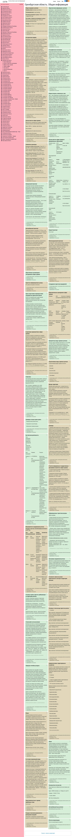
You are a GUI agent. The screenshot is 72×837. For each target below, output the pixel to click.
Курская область (6, 42)
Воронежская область (7, 20)
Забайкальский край (6, 21)
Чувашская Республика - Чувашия (9, 136)
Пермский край (6, 75)
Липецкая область (6, 45)
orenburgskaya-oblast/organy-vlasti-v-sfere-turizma (42, 138)
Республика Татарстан (7, 100)
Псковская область (6, 78)
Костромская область (7, 36)
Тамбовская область (7, 119)
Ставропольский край (7, 118)
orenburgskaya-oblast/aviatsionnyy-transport (41, 222)
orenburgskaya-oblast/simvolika (39, 413)
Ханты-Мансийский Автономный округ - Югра (11, 131)
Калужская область (6, 29)
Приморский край (6, 76)
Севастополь (5, 115)
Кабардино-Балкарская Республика (10, 26)
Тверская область (6, 121)
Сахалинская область (7, 112)
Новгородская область (7, 55)
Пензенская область (7, 73)
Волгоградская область (7, 17)
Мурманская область (7, 51)
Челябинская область (7, 133)
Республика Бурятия (7, 84)
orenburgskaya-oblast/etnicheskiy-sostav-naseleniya (42, 659)
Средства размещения (7, 69)
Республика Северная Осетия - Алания (10, 99)
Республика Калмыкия (7, 88)
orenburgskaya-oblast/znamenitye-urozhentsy (41, 177)
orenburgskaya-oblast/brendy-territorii (63, 419)
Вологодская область (7, 18)
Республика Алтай (6, 81)
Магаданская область (7, 47)
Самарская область (6, 107)
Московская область (7, 50)
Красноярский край (6, 39)
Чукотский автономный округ (8, 137)
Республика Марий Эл (7, 94)
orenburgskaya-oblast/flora (39, 752)
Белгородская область (7, 12)
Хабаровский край (6, 130)
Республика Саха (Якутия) (8, 97)
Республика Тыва (6, 102)
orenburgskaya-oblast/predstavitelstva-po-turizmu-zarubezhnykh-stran (45, 806)
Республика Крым (6, 93)
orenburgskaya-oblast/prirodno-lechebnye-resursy (42, 706)
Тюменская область (6, 125)
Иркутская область (6, 24)
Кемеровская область (7, 33)
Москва (4, 48)
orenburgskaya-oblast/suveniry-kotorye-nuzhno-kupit (43, 428)
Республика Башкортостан (8, 82)
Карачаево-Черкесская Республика (10, 32)
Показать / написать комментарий (48, 833)
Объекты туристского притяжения (10, 63)
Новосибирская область (7, 57)
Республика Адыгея (6, 79)
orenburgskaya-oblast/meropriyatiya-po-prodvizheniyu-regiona (44, 588)
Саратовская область (7, 110)
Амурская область (6, 8)
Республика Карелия (7, 90)
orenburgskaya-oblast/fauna (62, 778)
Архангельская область (7, 9)
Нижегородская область (7, 54)
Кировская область (6, 35)
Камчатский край (6, 30)
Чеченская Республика (7, 134)
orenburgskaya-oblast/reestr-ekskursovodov (64, 824)
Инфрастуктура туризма (8, 64)
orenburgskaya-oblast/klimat (39, 114)
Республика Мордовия (7, 96)
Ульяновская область (7, 128)
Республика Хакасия (7, 103)
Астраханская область (7, 11)
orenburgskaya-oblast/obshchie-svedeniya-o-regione (43, 31)
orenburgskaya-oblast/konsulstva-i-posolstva (65, 800)
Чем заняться (6, 67)
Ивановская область (7, 23)
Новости (5, 70)
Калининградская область (8, 27)
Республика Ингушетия (7, 87)
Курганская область (6, 41)
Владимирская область (7, 15)
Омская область (6, 58)
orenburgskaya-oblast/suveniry (62, 459)
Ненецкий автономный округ (8, 53)
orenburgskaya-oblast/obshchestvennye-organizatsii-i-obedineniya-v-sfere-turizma (47, 276)
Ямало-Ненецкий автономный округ (9, 139)
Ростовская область (7, 105)
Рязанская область (6, 106)
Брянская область (6, 14)
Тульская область (6, 124)
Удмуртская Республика (7, 127)
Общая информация (7, 61)
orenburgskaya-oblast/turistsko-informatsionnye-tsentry (43, 287)
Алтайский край (6, 6)
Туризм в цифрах (6, 66)
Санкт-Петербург (6, 109)
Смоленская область (7, 116)
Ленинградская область (7, 44)
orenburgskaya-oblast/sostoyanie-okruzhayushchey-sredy (43, 794)
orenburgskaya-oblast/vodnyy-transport (64, 234)
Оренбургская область (7, 60)
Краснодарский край (7, 38)
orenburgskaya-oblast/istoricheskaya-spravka (42, 71)
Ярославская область (7, 140)
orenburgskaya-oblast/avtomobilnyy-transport (41, 266)
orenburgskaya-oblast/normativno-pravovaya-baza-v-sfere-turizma (44, 370)
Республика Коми (6, 91)
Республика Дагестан (7, 85)
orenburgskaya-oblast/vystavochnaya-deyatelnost (42, 520)
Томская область (6, 122)
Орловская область (6, 72)
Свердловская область (7, 113)
